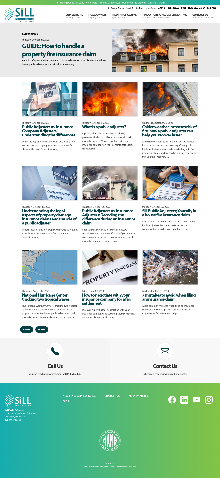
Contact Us (202, 16)
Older (41, 329)
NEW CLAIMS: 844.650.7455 (202, 7)
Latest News (150, 8)
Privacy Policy (138, 396)
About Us (130, 8)
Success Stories (117, 8)
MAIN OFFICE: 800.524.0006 (172, 7)
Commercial (74, 16)
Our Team (140, 8)
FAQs (66, 401)
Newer (26, 329)
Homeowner (97, 16)
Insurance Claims (124, 16)
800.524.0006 (15, 420)
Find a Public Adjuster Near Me (164, 16)
